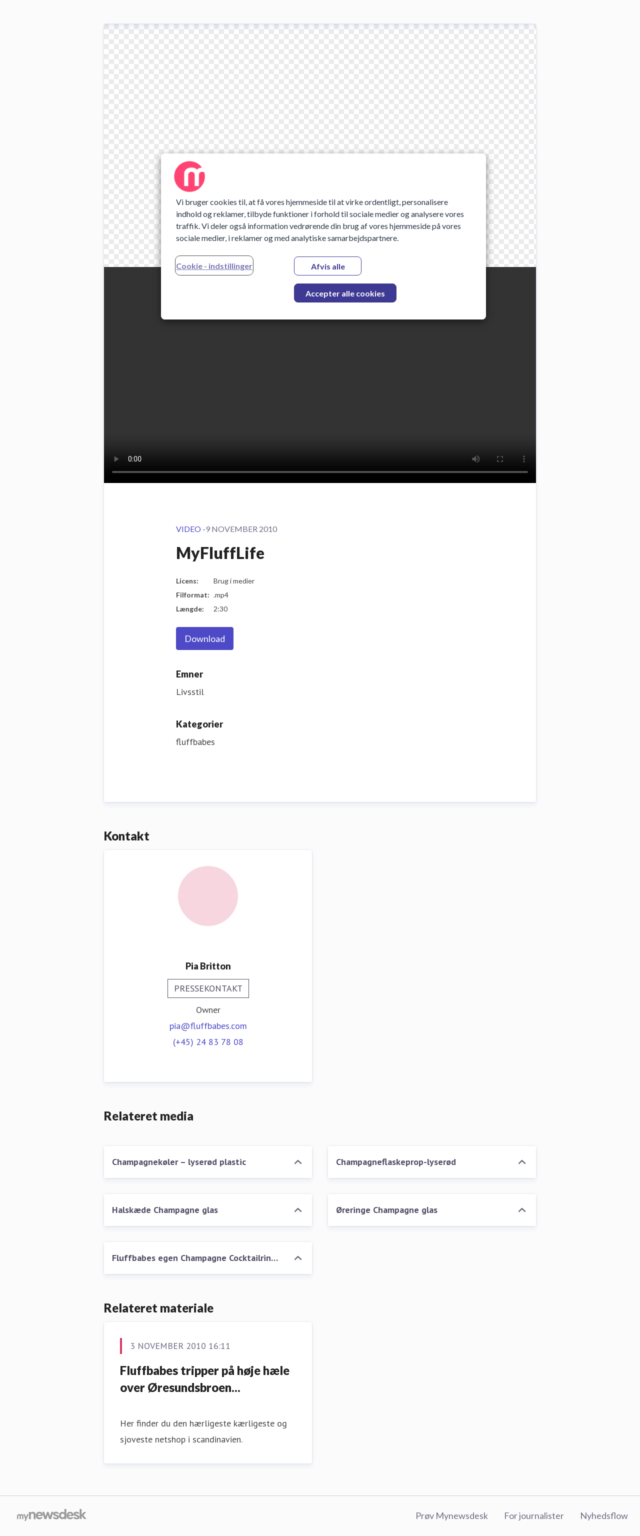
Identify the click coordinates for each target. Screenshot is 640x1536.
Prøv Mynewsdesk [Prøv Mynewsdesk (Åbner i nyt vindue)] (452, 1515)
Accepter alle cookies (345, 293)
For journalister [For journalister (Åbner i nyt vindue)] (534, 1515)
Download (204, 638)
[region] (323, 237)
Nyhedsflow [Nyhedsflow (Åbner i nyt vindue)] (604, 1515)
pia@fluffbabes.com (208, 1026)
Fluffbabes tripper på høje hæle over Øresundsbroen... (205, 1378)
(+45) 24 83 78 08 (208, 1042)
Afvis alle (328, 266)
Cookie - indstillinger (214, 265)
